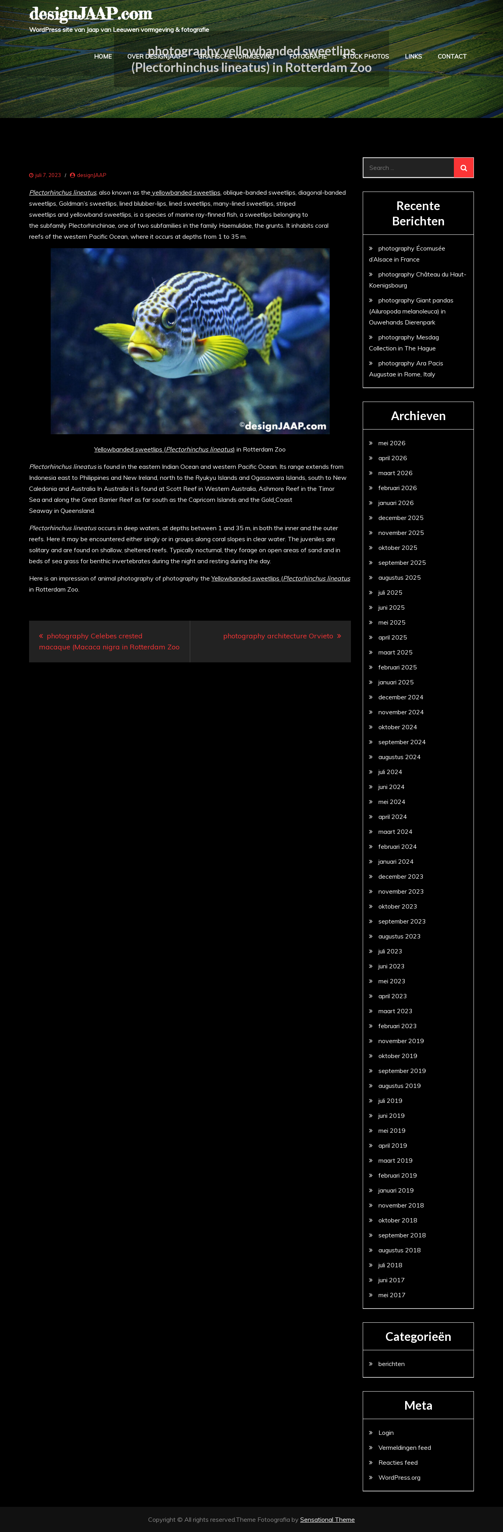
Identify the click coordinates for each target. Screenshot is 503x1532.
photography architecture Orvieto (278, 635)
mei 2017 (392, 1295)
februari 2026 (397, 488)
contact (452, 56)
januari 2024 (396, 861)
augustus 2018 (399, 1250)
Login (386, 1432)
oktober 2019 (397, 1056)
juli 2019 (390, 1100)
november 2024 (401, 712)
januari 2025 (396, 682)
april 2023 (392, 996)
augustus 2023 (399, 936)
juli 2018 (390, 1265)
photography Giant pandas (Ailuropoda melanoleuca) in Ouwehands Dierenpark (411, 311)
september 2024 (402, 742)
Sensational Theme (327, 1519)
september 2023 (402, 921)
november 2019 (401, 1041)
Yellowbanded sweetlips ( (280, 578)
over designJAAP (154, 56)
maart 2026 (395, 473)
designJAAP (91, 175)
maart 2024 (395, 831)
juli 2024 (390, 772)
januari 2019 (396, 1190)
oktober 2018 (397, 1220)
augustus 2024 (399, 757)
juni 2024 (391, 787)
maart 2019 (395, 1160)
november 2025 (401, 532)
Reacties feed (398, 1462)
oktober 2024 (397, 727)
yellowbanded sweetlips (185, 192)
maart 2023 (395, 1011)
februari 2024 (397, 846)
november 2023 (401, 891)
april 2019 (392, 1145)
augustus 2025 (399, 577)
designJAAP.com (90, 14)
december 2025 (401, 518)
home (103, 56)
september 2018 (402, 1235)
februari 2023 (397, 1026)
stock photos (365, 56)
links (413, 56)
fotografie (308, 56)
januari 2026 (396, 503)
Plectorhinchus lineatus (62, 192)
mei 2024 (392, 802)
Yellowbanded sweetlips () (164, 449)
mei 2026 (392, 443)
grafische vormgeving (236, 56)
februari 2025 (397, 667)
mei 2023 (392, 981)
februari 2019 (397, 1175)
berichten (391, 1364)
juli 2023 (390, 951)
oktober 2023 (397, 906)
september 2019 (402, 1071)
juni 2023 (391, 966)
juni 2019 (391, 1115)
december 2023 (401, 876)
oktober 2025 (397, 547)
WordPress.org (399, 1477)
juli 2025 (390, 592)
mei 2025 (392, 622)
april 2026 (392, 458)
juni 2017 (391, 1280)
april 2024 (392, 816)
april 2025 (392, 637)
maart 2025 (395, 652)
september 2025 (402, 562)
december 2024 (401, 697)
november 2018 (401, 1205)
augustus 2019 (399, 1086)
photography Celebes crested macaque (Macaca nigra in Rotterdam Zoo (109, 641)
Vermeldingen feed (404, 1447)
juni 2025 (391, 607)
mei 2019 (392, 1130)
